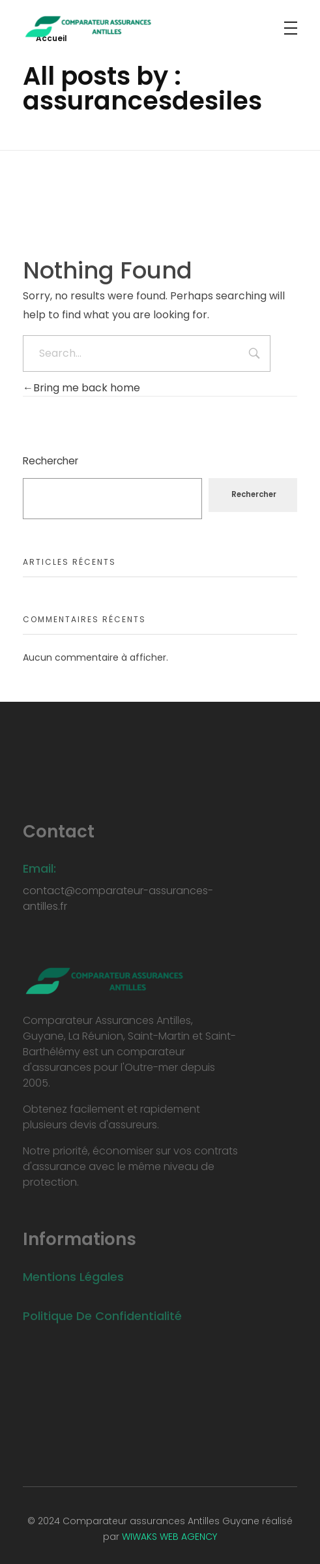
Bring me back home (81, 387)
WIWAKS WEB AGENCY (169, 1536)
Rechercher (50, 461)
